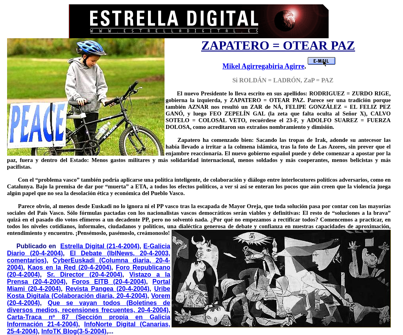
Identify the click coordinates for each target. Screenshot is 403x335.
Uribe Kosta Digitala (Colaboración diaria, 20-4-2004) (88, 292)
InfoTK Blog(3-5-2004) (73, 331)
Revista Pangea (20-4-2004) (108, 288)
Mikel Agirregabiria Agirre (263, 66)
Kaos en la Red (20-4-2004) (69, 267)
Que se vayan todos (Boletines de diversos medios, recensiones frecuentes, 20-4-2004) (88, 306)
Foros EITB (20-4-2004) (109, 281)
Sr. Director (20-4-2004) (84, 274)
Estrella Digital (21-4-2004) (99, 246)
